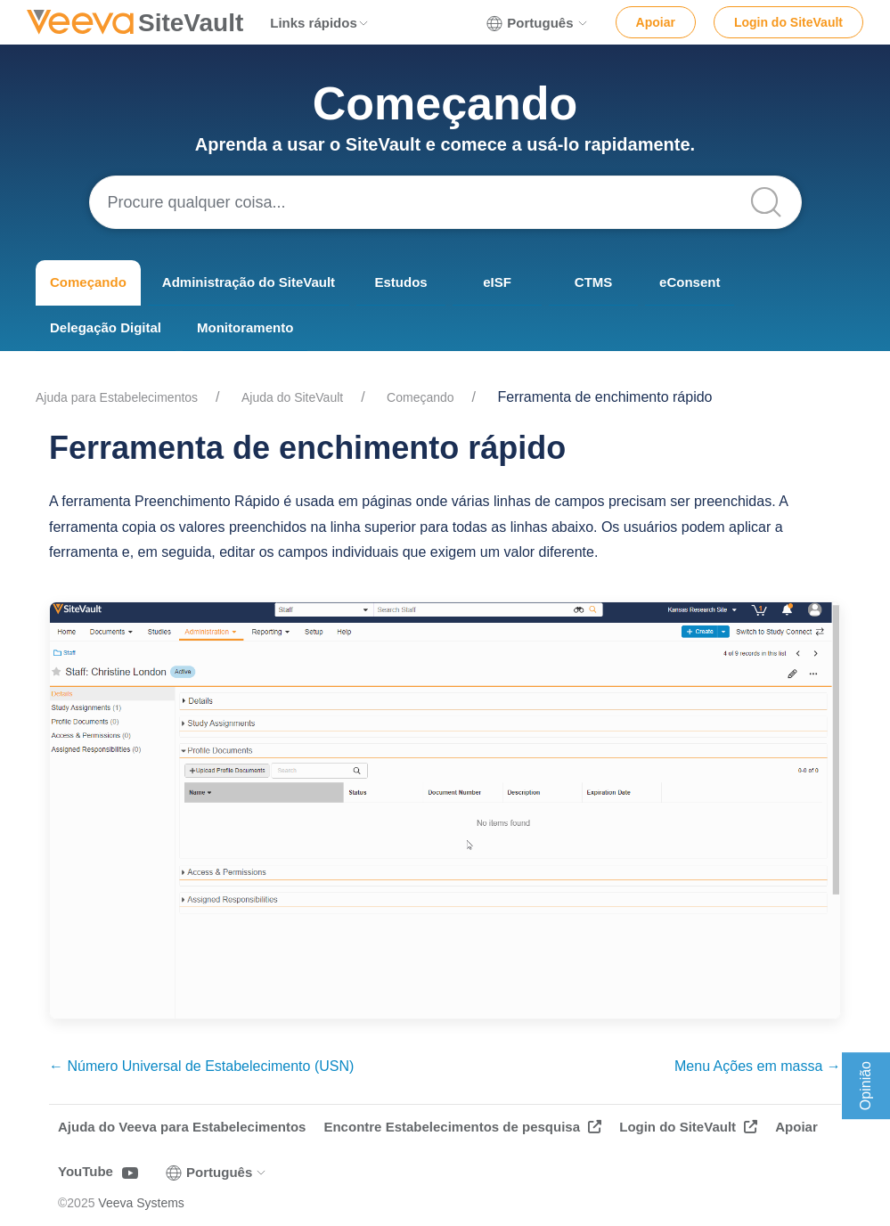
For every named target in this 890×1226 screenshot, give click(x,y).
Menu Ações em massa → (757, 1066)
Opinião (865, 1085)
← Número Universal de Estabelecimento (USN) (201, 1066)
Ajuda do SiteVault (292, 397)
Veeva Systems (141, 1203)
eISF (497, 282)
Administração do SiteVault (248, 282)
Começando (88, 282)
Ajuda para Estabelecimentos (117, 397)
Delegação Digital (105, 327)
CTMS (594, 282)
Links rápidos (320, 22)
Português (537, 23)
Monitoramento (245, 327)
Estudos (400, 282)
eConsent (689, 282)
